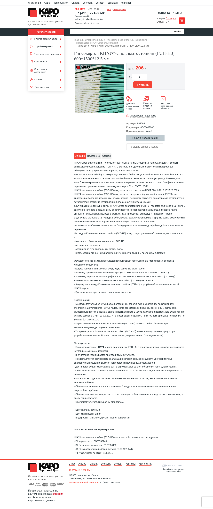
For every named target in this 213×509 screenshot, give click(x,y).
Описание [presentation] (80, 156)
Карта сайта (145, 463)
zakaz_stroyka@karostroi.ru (89, 19)
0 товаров (171, 18)
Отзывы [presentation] (106, 156)
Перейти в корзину (182, 20)
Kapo (45, 13)
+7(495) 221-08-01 (110, 482)
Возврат (100, 2)
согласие (57, 493)
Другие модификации (145, 138)
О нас (72, 463)
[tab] (80, 156)
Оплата (75, 2)
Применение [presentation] (94, 156)
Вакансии (113, 2)
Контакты (126, 2)
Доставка (87, 2)
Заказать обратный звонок (87, 23)
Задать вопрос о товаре (144, 146)
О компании (34, 2)
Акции (47, 2)
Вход (109, 9)
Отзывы (82, 463)
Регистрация (119, 9)
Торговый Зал (61, 2)
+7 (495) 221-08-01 (90, 13)
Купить (143, 84)
